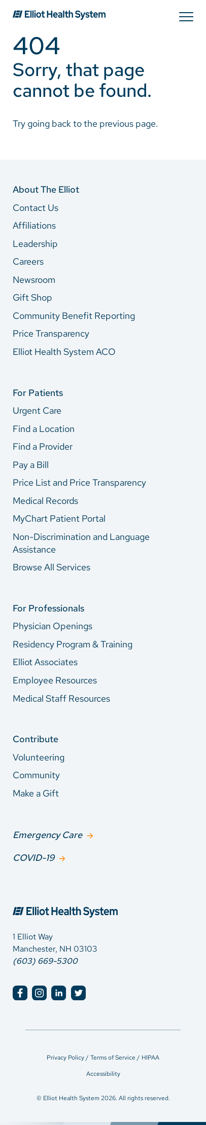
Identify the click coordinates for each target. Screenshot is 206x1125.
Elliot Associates (45, 662)
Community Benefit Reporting (74, 315)
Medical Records (45, 500)
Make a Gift (36, 793)
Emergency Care (47, 835)
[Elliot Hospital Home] (103, 901)
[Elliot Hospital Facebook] (20, 993)
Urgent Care (37, 410)
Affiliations (34, 225)
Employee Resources (55, 680)
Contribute (35, 739)
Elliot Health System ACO (64, 351)
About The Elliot (46, 189)
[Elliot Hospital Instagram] (39, 993)
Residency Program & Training (72, 644)
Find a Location (44, 428)
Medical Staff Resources (61, 698)
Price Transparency (51, 333)
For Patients (38, 392)
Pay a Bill (31, 464)
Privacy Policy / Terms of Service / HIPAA (103, 1058)
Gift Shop (32, 297)
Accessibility (103, 1074)
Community (36, 775)
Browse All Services (51, 567)
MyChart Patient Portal (59, 518)
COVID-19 (33, 857)
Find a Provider (43, 446)
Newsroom (34, 279)
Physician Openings (52, 626)
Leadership (35, 243)
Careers (28, 261)
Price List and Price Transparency (79, 482)
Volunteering (38, 757)
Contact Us (35, 207)
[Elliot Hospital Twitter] (78, 993)
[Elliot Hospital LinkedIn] (58, 993)
